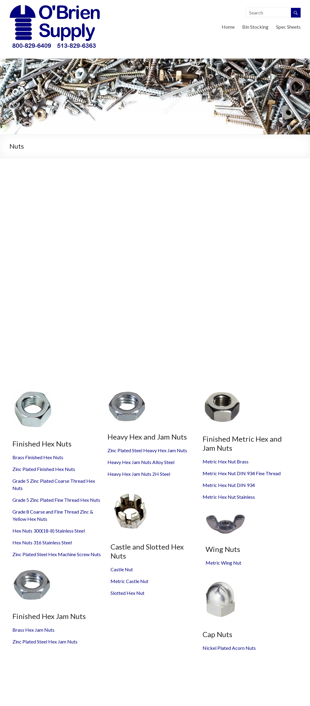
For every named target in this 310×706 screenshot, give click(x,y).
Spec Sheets (288, 27)
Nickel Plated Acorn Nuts (229, 648)
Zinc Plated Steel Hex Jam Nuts (45, 641)
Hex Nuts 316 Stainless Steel (42, 542)
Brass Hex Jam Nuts (33, 630)
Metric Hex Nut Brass (226, 461)
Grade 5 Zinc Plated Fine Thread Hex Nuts (56, 500)
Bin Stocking (255, 27)
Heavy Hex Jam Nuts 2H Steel (138, 474)
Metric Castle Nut (129, 581)
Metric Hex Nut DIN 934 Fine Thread (242, 473)
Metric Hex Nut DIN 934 (229, 485)
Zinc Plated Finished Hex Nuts (43, 469)
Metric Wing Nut (223, 563)
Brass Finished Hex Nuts (37, 457)
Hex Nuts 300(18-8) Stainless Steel (48, 531)
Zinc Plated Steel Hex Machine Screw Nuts (56, 554)
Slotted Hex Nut (127, 593)
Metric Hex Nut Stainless (229, 497)
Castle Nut (121, 569)
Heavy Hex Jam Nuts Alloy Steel (140, 462)
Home (228, 27)
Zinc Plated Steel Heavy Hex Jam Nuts (147, 450)
